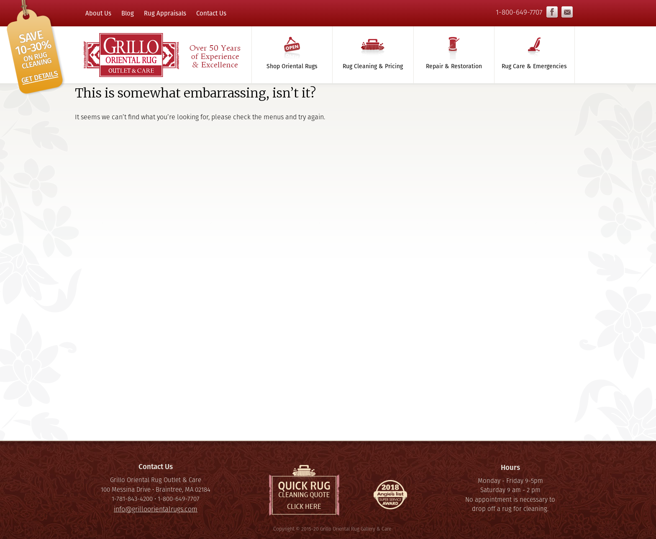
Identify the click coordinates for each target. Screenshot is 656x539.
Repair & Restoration (454, 66)
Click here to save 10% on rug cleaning (36, 48)
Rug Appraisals (165, 13)
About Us (98, 13)
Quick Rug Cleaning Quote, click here (304, 490)
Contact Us (211, 13)
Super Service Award (390, 496)
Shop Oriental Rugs (292, 66)
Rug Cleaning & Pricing (373, 66)
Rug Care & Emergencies (534, 66)
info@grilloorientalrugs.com (567, 12)
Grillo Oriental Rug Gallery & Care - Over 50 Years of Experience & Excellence (161, 55)
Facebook (552, 12)
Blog (127, 13)
